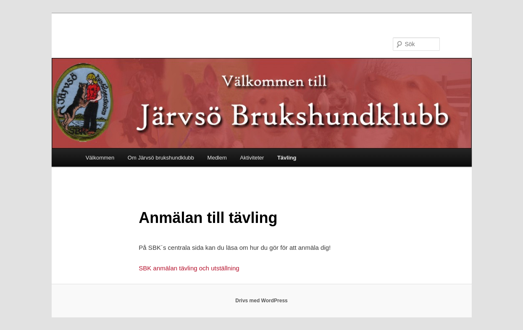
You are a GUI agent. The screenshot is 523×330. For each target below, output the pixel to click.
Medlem (217, 158)
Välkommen (100, 158)
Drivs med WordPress (261, 301)
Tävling (287, 158)
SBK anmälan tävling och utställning (189, 268)
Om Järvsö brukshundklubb (161, 158)
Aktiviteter (252, 158)
